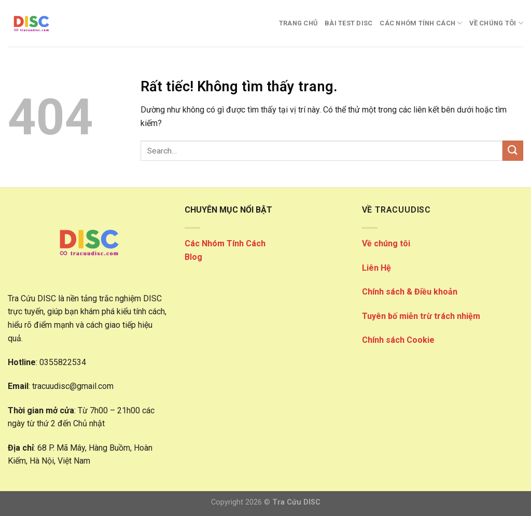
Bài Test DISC (348, 23)
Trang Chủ (298, 23)
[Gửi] (512, 151)
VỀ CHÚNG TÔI (496, 23)
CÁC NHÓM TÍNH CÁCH (421, 23)
